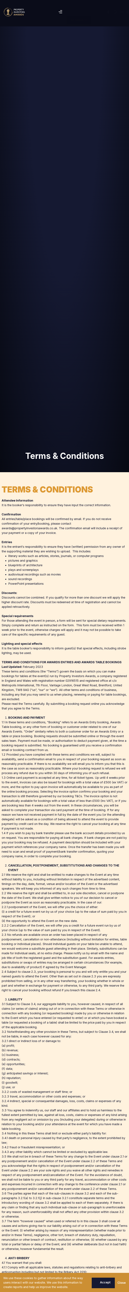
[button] (60, 12)
